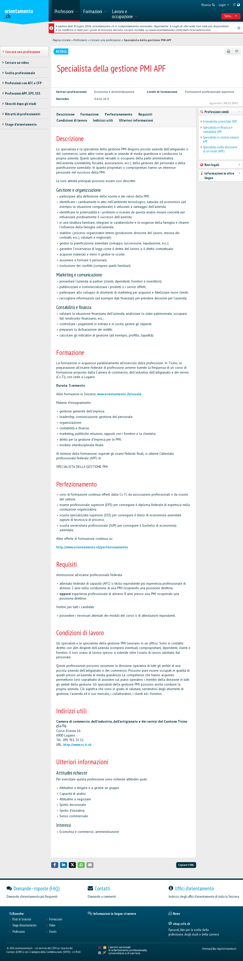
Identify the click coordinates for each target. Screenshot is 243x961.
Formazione (89, 114)
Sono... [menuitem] (230, 16)
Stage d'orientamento (24, 925)
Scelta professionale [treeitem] (20, 73)
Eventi (52, 932)
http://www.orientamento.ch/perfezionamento (92, 547)
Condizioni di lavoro (71, 120)
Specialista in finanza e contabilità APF (218, 129)
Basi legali (217, 948)
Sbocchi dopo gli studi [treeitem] (20, 103)
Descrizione (65, 114)
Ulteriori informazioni (136, 120)
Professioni (80, 40)
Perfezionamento (118, 114)
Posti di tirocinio (21, 919)
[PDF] (229, 51)
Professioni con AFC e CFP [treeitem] (23, 83)
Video (52, 925)
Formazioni (55, 919)
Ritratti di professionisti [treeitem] (22, 114)
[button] (54, 865)
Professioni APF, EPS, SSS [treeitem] (22, 93)
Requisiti (145, 114)
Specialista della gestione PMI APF (147, 40)
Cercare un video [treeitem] (17, 62)
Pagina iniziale (62, 40)
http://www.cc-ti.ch (77, 745)
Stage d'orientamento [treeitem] (21, 124)
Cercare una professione (105, 40)
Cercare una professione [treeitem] (22, 51)
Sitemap (206, 948)
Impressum (230, 948)
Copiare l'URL (186, 865)
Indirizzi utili (103, 120)
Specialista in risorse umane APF (221, 139)
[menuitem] (66, 11)
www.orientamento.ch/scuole (119, 394)
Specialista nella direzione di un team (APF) (220, 149)
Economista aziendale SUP (220, 121)
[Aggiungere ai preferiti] (236, 51)
